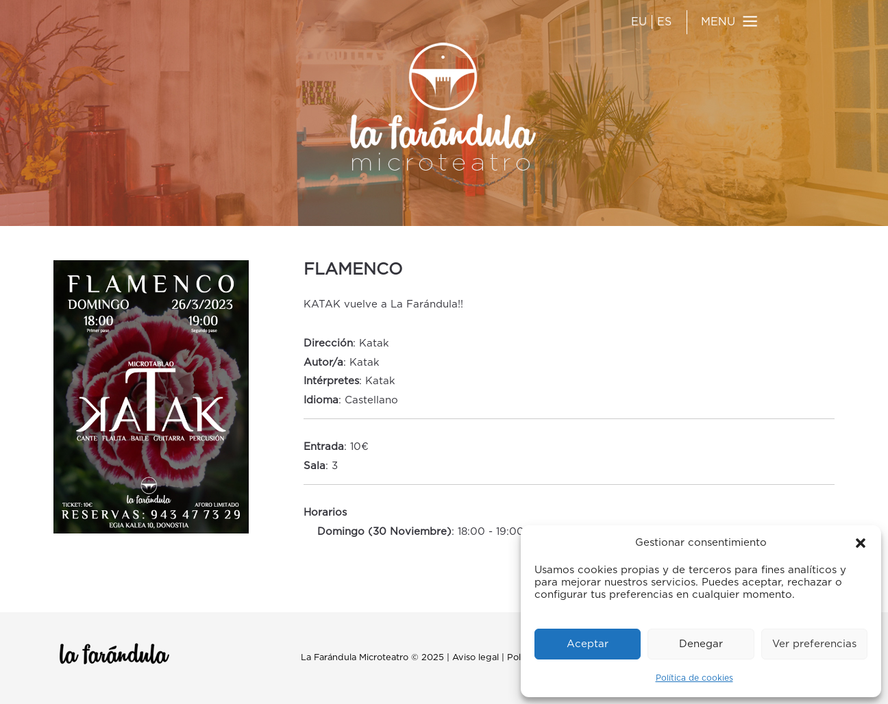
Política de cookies (694, 678)
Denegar (701, 644)
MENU (718, 21)
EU (639, 21)
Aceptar (587, 644)
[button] (860, 543)
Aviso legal (475, 657)
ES (664, 21)
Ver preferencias (814, 644)
